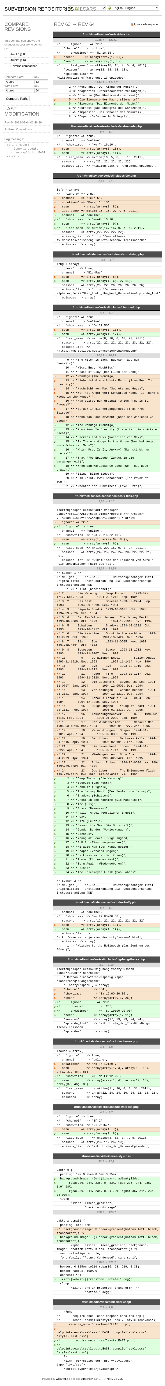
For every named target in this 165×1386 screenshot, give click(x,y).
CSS (120, 1378)
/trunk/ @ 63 (18, 54)
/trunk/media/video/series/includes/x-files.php (106, 496)
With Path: (11, 86)
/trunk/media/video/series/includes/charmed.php (106, 307)
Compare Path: (14, 77)
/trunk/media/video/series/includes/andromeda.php (106, 126)
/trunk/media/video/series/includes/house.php (106, 1041)
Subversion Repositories (39, 9)
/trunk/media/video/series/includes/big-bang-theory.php (106, 959)
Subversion (87, 1378)
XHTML (111, 1378)
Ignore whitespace (146, 24)
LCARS (88, 9)
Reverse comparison (23, 66)
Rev (36, 77)
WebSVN (61, 1378)
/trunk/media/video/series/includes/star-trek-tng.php (107, 254)
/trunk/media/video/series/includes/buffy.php (106, 902)
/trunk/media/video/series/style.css (106, 1156)
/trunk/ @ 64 (18, 60)
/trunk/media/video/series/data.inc (106, 34)
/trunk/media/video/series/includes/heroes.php (106, 1106)
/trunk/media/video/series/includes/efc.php (106, 175)
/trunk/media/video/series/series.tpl (106, 1302)
